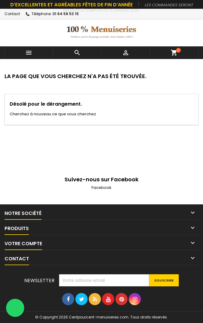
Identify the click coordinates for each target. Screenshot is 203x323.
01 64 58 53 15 (65, 13)
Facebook (101, 187)
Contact (12, 13)
